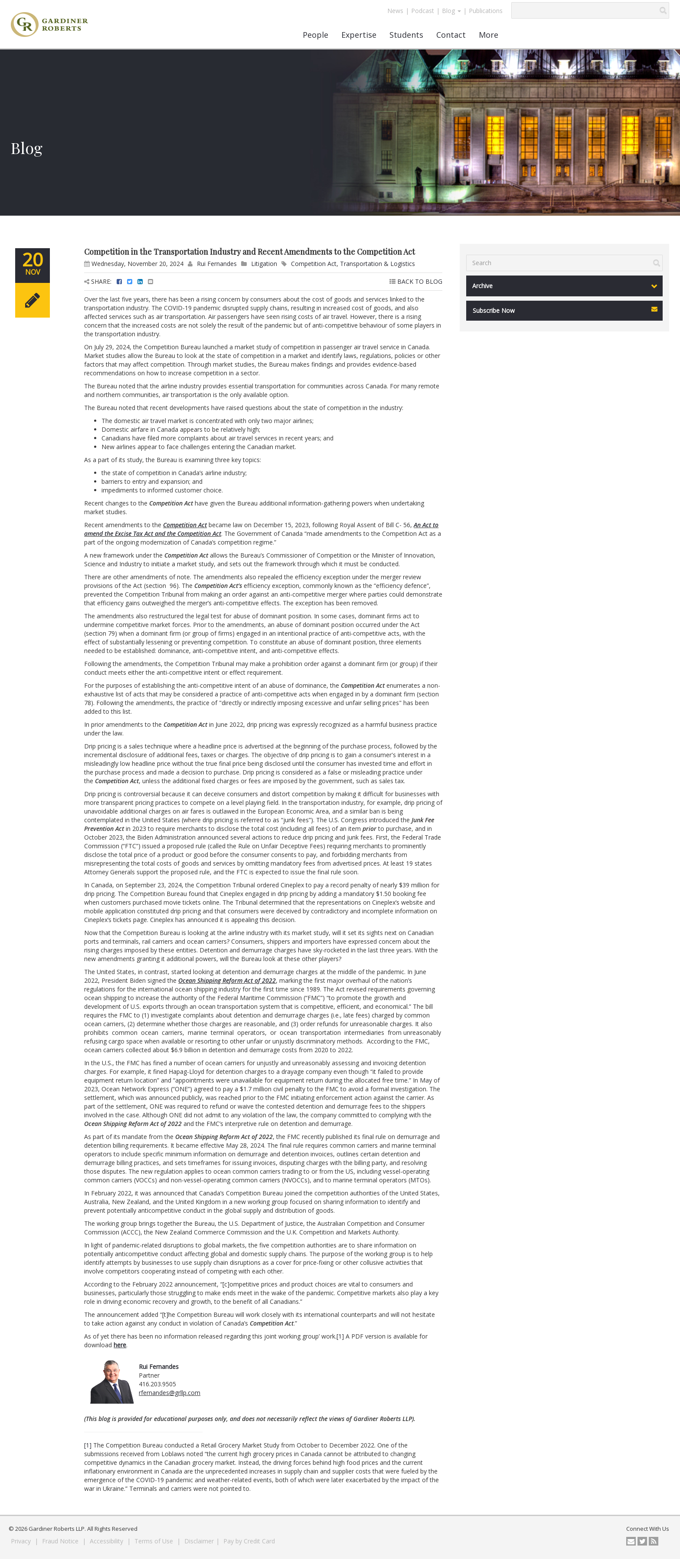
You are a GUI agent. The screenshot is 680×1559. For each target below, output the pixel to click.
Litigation (264, 263)
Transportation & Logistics (377, 263)
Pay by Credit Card (249, 1541)
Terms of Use (154, 1541)
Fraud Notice (61, 1541)
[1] (340, 1336)
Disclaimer (199, 1541)
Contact (451, 35)
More (488, 35)
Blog (451, 11)
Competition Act (314, 263)
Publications (486, 11)
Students (406, 35)
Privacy (22, 1541)
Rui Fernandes (217, 263)
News (395, 11)
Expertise (358, 35)
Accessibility (107, 1541)
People (315, 35)
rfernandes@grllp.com (169, 1392)
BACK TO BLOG (415, 281)
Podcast (422, 11)
